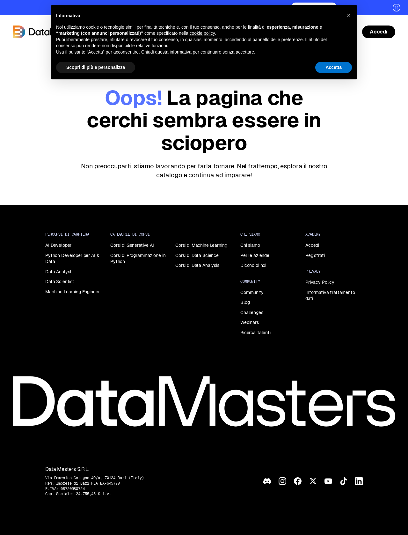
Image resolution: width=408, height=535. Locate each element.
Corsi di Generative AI (132, 245)
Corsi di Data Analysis (197, 265)
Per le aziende (254, 255)
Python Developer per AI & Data (72, 258)
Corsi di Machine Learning (201, 245)
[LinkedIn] (359, 481)
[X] (313, 481)
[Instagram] (282, 481)
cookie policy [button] (202, 33)
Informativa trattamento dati (330, 295)
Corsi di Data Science (197, 255)
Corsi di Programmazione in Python (137, 258)
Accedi (312, 245)
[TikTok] (343, 481)
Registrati (315, 255)
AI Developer (58, 245)
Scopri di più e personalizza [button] (95, 67)
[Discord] (267, 481)
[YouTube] (328, 481)
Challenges (251, 312)
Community (252, 292)
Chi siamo (250, 245)
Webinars (249, 322)
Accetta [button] (333, 67)
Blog (245, 302)
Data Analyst (58, 271)
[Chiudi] (396, 7)
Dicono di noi (253, 265)
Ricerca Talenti (255, 332)
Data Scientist (59, 281)
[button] (349, 15)
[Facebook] (298, 481)
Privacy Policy (319, 282)
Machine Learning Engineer (72, 291)
